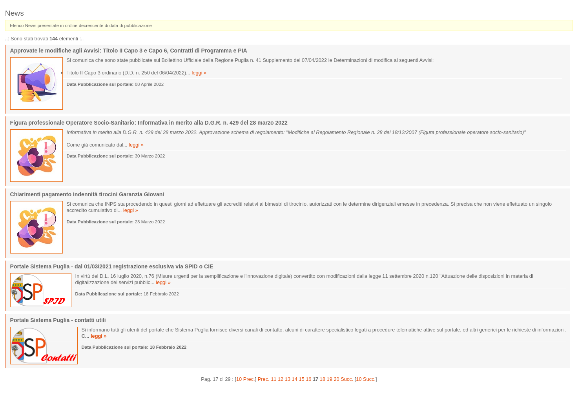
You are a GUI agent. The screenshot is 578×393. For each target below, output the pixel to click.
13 (287, 379)
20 (336, 379)
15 (301, 379)
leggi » (199, 73)
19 (329, 379)
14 (294, 379)
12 (280, 379)
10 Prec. (245, 379)
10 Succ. (366, 379)
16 (308, 379)
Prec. (264, 379)
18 (322, 379)
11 (273, 379)
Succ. (347, 379)
